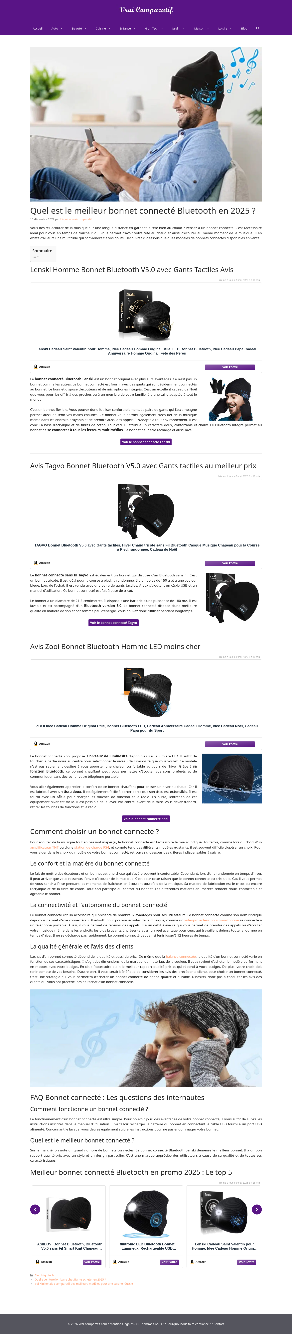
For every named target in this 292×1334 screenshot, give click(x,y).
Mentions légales (122, 1324)
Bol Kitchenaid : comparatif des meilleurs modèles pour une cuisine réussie (84, 1284)
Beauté (81, 28)
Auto (59, 28)
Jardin (181, 28)
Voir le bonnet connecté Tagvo (113, 623)
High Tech (156, 28)
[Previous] (35, 1209)
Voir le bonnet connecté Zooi (146, 819)
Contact (219, 1324)
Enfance (130, 28)
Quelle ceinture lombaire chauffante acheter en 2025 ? (70, 1279)
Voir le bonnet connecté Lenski (146, 442)
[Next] (257, 1209)
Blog (244, 28)
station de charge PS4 (91, 847)
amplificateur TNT (44, 847)
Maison (204, 28)
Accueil (38, 28)
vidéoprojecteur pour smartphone (211, 920)
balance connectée (181, 956)
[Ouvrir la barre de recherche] (258, 28)
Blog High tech (44, 1275)
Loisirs (227, 28)
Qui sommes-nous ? (150, 1324)
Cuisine (105, 28)
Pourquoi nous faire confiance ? (189, 1324)
